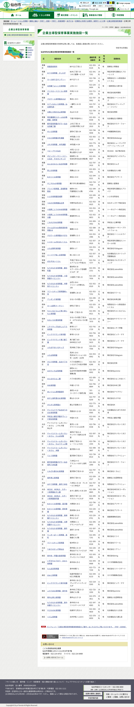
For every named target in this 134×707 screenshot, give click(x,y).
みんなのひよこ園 (54, 378)
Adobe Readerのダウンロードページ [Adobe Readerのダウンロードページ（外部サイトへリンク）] (72, 637)
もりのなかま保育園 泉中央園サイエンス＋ (57, 603)
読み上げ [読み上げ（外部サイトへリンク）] (86, 3)
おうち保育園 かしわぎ (56, 73)
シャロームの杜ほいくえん (57, 242)
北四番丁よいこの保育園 (56, 86)
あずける (70, 21)
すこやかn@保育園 (54, 183)
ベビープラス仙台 (54, 151)
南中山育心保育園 (54, 597)
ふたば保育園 (52, 355)
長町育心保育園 (53, 477)
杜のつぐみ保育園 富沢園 (57, 503)
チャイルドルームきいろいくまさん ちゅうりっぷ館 (57, 442)
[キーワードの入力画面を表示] (70, 9)
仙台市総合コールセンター (101, 687)
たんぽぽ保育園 (53, 568)
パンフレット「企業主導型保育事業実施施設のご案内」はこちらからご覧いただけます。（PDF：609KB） (87, 627)
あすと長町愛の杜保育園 (56, 398)
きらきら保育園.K (53, 404)
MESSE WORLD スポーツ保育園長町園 (57, 497)
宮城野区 (30, 50)
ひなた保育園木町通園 (55, 138)
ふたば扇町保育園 (54, 248)
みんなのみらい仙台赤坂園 (57, 164)
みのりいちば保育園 (54, 371)
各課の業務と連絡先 (93, 693)
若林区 (30, 52)
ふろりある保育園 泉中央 (57, 591)
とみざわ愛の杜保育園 (55, 471)
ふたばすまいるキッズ (55, 347)
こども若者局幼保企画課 (52, 648)
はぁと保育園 (52, 575)
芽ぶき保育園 (52, 170)
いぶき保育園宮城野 (54, 196)
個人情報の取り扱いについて (53, 681)
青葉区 (30, 48)
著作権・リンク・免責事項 (30, 681)
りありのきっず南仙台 (55, 549)
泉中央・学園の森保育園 (56, 555)
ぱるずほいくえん (54, 261)
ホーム (13, 21)
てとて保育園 (52, 455)
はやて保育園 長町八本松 (57, 484)
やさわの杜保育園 (54, 610)
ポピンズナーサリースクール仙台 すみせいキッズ (57, 157)
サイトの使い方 (12, 681)
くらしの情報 (23, 21)
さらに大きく (109, 6)
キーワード (74, 9)
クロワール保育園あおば (56, 99)
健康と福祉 (33, 21)
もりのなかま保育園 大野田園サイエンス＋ (57, 523)
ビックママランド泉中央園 (57, 583)
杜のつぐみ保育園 (54, 177)
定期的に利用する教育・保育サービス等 (90, 21)
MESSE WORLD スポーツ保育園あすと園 (57, 490)
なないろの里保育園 (54, 320)
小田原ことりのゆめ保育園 (57, 209)
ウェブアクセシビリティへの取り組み (80, 681)
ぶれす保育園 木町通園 (56, 144)
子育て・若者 (45, 21)
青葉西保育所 (52, 66)
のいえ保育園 (52, 131)
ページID (84, 9)
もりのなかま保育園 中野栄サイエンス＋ (57, 285)
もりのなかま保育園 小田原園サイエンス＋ (57, 277)
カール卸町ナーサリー (55, 305)
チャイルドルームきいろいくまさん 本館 (57, 449)
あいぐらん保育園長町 (55, 391)
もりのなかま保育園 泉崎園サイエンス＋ (57, 516)
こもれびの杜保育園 (54, 222)
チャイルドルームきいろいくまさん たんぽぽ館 (57, 434)
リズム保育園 (52, 616)
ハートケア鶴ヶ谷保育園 (56, 255)
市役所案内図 (93, 698)
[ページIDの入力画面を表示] (80, 9)
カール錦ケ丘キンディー (56, 79)
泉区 (29, 57)
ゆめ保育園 (51, 385)
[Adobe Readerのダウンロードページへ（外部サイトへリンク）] (50, 635)
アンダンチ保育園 (54, 299)
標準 (104, 3)
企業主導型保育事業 (114, 21)
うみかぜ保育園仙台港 (55, 203)
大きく (101, 6)
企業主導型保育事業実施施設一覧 (19, 35)
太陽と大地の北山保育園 (56, 112)
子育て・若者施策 (58, 21)
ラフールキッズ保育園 (55, 542)
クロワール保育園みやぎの (57, 235)
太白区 (30, 55)
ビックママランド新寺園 (56, 334)
